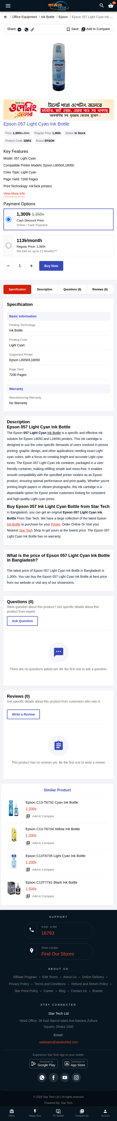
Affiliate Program (25, 977)
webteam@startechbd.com (58, 1042)
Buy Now (51, 266)
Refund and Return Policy (89, 984)
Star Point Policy (26, 991)
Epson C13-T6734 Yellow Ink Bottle (53, 829)
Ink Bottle (54, 433)
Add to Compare (95, 29)
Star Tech (26, 530)
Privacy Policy (19, 984)
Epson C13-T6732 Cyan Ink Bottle (52, 802)
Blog (62, 991)
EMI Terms (50, 977)
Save (72, 29)
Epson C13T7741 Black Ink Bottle (51, 882)
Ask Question (22, 621)
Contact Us (79, 991)
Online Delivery (93, 977)
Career (49, 991)
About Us (70, 977)
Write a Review (23, 714)
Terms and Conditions (50, 984)
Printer (55, 524)
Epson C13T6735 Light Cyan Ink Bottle (55, 856)
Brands (98, 991)
